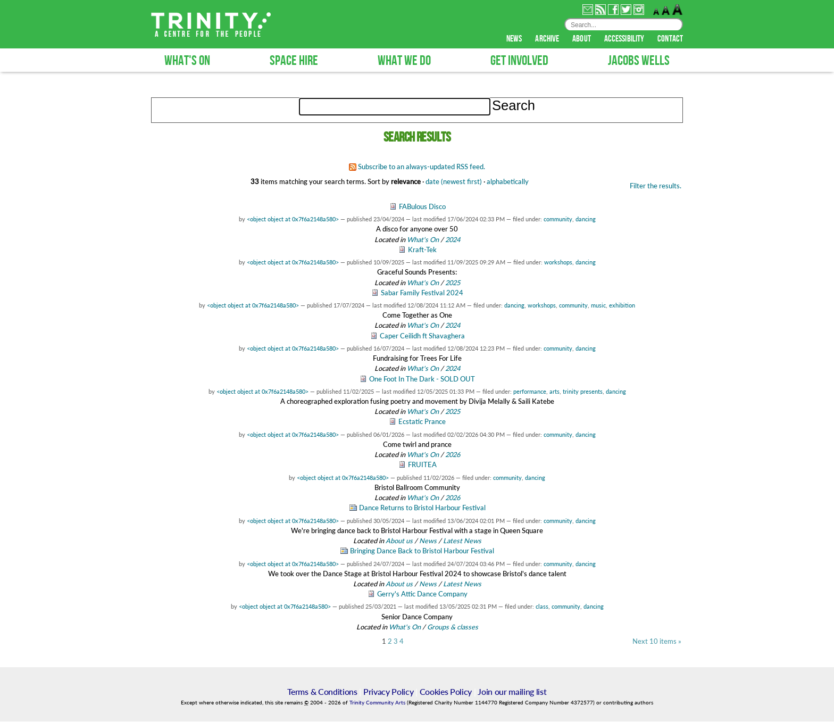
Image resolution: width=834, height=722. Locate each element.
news (515, 39)
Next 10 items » (656, 641)
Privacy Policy (388, 692)
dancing (586, 219)
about (582, 39)
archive (548, 39)
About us (399, 541)
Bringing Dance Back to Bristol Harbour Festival (422, 551)
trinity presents (583, 391)
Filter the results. (655, 186)
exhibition (622, 305)
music (598, 305)
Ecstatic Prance (422, 422)
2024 (452, 240)
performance (529, 391)
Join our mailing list (512, 692)
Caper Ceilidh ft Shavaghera (422, 336)
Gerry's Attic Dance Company (422, 594)
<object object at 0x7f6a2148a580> (293, 219)
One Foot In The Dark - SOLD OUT (422, 379)
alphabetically (508, 182)
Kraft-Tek (422, 250)
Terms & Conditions (322, 692)
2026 (452, 455)
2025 (452, 283)
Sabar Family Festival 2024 (422, 293)
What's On (423, 240)
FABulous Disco (422, 207)
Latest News (462, 541)
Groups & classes (452, 627)
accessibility (625, 39)
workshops (558, 262)
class (542, 606)
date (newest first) (454, 182)
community (558, 219)
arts (554, 391)
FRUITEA (422, 465)
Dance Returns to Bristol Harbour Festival (422, 508)
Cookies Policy (446, 692)
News (428, 541)
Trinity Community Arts (378, 703)
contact (670, 39)
